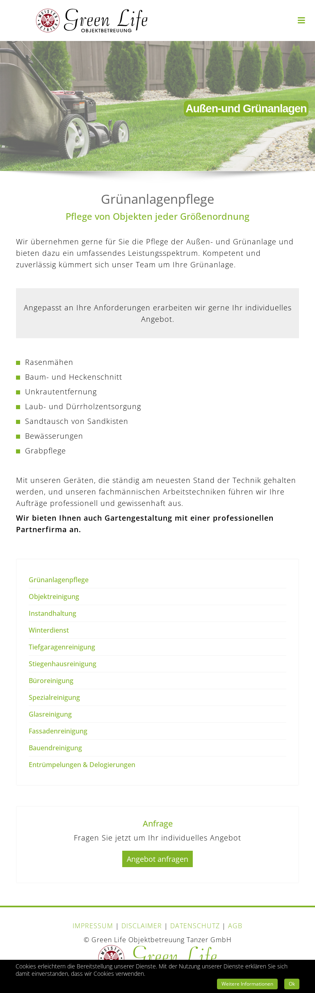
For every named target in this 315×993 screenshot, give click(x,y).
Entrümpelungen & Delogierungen (82, 764)
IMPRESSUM (93, 925)
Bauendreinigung (55, 747)
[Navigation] (301, 15)
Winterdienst (49, 630)
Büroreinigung (51, 680)
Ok (292, 983)
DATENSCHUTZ (195, 925)
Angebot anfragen (157, 859)
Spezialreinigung (54, 697)
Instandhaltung (52, 613)
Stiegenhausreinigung (62, 663)
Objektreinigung (54, 596)
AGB (235, 925)
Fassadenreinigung (58, 731)
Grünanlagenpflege (59, 579)
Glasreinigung (50, 714)
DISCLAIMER (141, 925)
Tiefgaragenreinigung (62, 646)
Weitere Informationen (247, 983)
